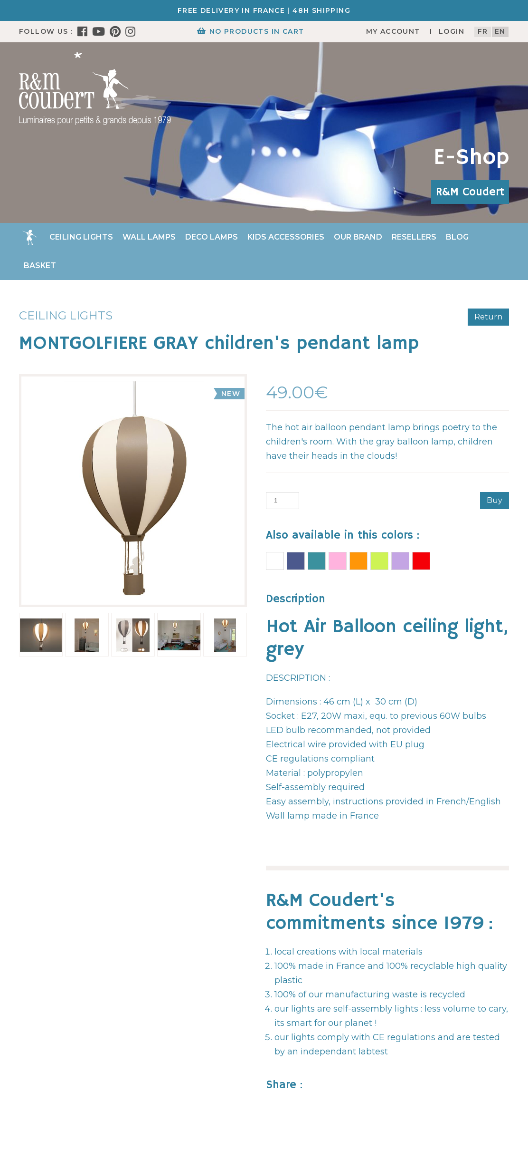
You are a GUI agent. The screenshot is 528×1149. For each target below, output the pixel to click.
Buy (494, 500)
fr (483, 31)
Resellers (414, 236)
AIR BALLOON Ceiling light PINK (338, 561)
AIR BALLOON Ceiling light (275, 561)
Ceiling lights (81, 236)
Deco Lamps (211, 236)
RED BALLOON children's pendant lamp (421, 561)
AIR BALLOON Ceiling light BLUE (296, 561)
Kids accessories (285, 236)
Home (29, 237)
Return (488, 316)
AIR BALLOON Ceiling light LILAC (400, 561)
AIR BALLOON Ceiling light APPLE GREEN (379, 561)
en (500, 31)
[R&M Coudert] (95, 88)
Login (451, 31)
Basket (40, 265)
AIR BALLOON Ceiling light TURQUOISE (317, 561)
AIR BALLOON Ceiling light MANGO (358, 561)
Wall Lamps (149, 236)
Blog (457, 236)
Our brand (358, 236)
